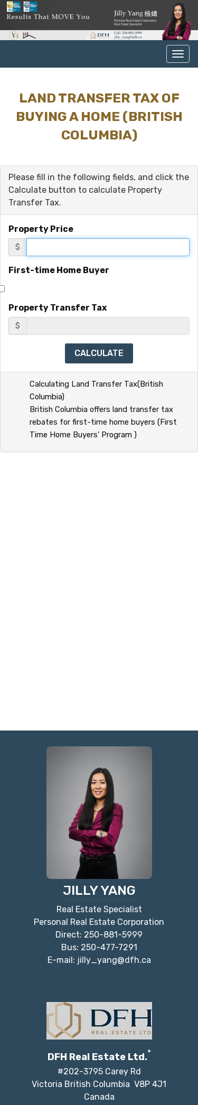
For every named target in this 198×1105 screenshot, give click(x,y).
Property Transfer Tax (57, 308)
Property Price (40, 229)
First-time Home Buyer (58, 270)
